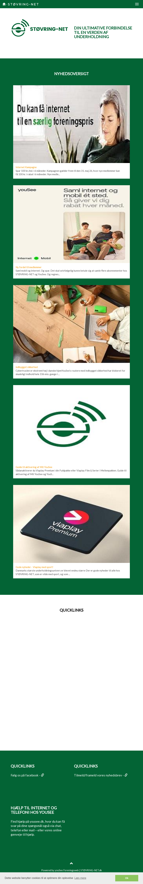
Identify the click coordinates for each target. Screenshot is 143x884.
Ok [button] (126, 878)
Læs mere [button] (80, 878)
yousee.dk (37, 821)
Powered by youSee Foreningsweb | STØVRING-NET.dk (71, 870)
